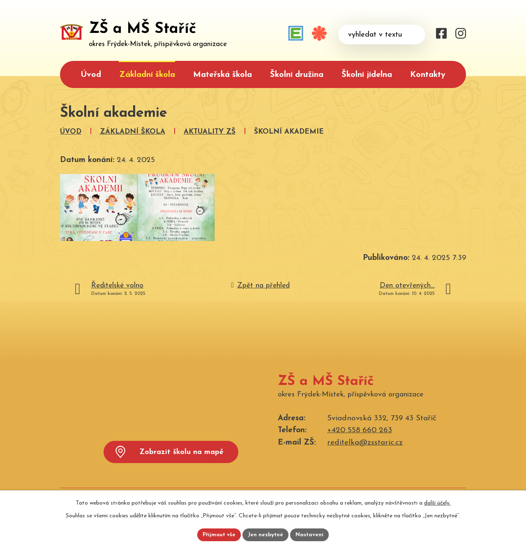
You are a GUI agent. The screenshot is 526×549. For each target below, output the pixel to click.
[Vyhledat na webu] (381, 34)
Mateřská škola (222, 75)
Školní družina (296, 75)
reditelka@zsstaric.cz (365, 443)
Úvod (91, 75)
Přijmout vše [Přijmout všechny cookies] (217, 534)
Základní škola (147, 75)
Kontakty (427, 75)
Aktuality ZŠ (209, 131)
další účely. (437, 502)
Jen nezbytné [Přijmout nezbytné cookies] (266, 534)
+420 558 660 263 (359, 430)
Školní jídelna (366, 75)
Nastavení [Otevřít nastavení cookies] (312, 534)
